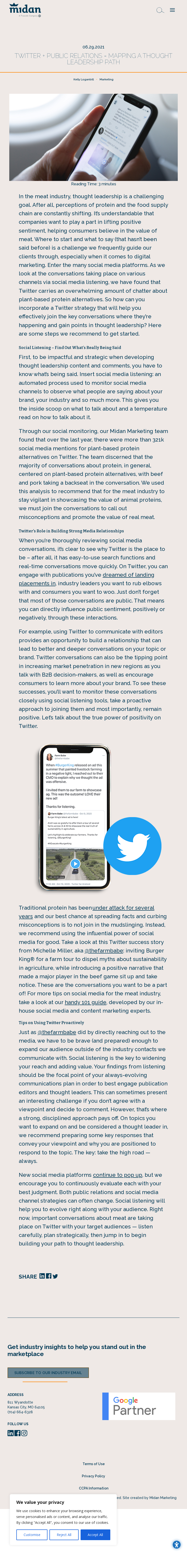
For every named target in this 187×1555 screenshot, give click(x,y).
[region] (63, 1519)
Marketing (106, 125)
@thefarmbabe (104, 996)
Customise (32, 1534)
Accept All (95, 1534)
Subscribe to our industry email (48, 1419)
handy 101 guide (85, 1048)
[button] (172, 10)
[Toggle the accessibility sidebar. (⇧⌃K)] (176, 1544)
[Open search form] (160, 9)
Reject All (64, 1534)
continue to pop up (117, 1221)
